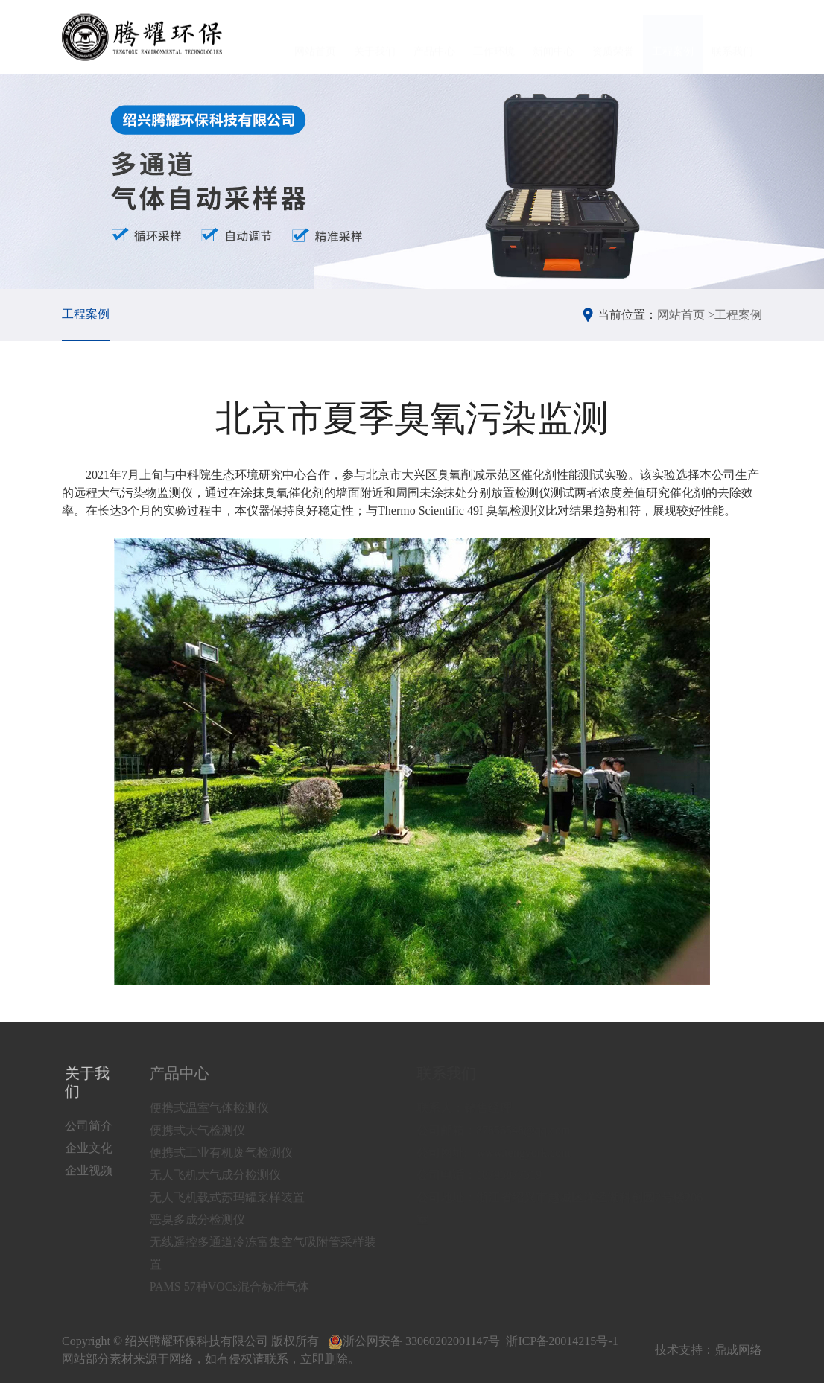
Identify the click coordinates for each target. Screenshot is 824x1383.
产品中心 (434, 37)
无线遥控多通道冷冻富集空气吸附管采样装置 (279, 1253)
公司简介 (92, 1125)
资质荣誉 (613, 37)
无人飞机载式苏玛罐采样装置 (243, 1197)
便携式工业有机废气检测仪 (237, 1152)
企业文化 (92, 1148)
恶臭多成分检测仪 (214, 1219)
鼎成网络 (738, 1350)
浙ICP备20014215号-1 (562, 1341)
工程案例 (673, 37)
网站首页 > (685, 314)
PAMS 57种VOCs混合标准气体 (246, 1286)
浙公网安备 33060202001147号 (414, 1341)
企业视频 (92, 1170)
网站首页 (315, 37)
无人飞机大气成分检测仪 (231, 1175)
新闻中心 (553, 37)
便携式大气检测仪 (214, 1130)
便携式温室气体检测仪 (225, 1107)
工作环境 (494, 37)
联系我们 (732, 37)
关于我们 (375, 37)
